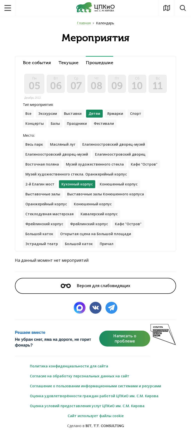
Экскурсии (47, 113)
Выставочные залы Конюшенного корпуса (105, 194)
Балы (55, 123)
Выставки (73, 113)
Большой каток (39, 233)
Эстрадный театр (41, 243)
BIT (89, 426)
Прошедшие (99, 62)
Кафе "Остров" (144, 164)
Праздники (77, 123)
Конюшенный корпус (119, 184)
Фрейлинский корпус (44, 223)
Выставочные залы (42, 194)
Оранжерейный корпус (46, 204)
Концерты (34, 123)
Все (28, 113)
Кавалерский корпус (99, 214)
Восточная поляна (42, 164)
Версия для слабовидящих (95, 285)
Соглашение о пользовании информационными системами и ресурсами (95, 386)
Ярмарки (115, 113)
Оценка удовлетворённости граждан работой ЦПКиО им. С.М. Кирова (94, 396)
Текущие (68, 62)
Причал (106, 243)
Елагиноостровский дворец (120, 154)
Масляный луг (62, 144)
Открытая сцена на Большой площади (95, 233)
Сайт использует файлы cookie (96, 415)
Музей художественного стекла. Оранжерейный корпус (76, 174)
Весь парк (34, 144)
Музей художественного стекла (95, 164)
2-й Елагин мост (39, 184)
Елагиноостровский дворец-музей (113, 144)
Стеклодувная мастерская (49, 214)
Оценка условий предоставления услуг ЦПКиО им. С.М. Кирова (87, 405)
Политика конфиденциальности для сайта (69, 366)
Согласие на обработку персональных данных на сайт (79, 376)
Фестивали (104, 123)
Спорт (135, 113)
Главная (84, 23)
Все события (37, 62)
